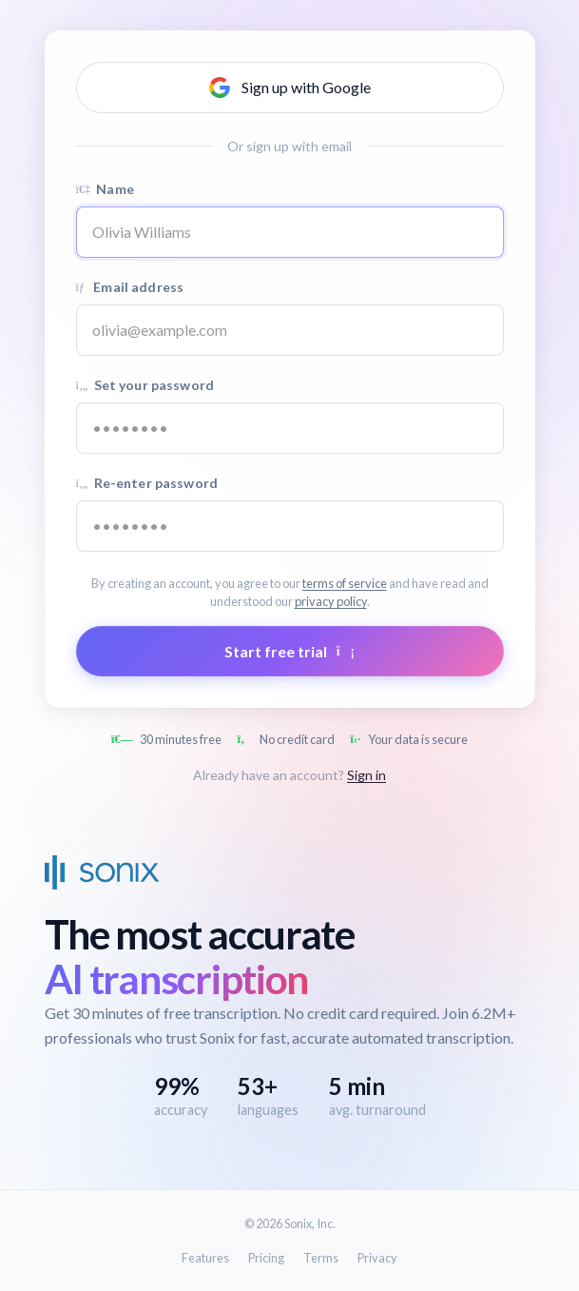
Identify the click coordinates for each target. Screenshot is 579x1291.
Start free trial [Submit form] (289, 651)
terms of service (344, 583)
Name (105, 189)
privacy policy (331, 601)
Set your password (145, 385)
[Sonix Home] (102, 872)
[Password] (290, 428)
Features (205, 1257)
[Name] (290, 232)
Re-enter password (147, 483)
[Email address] (290, 330)
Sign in (366, 775)
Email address (130, 287)
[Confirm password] (290, 526)
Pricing (266, 1257)
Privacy (377, 1257)
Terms (320, 1257)
